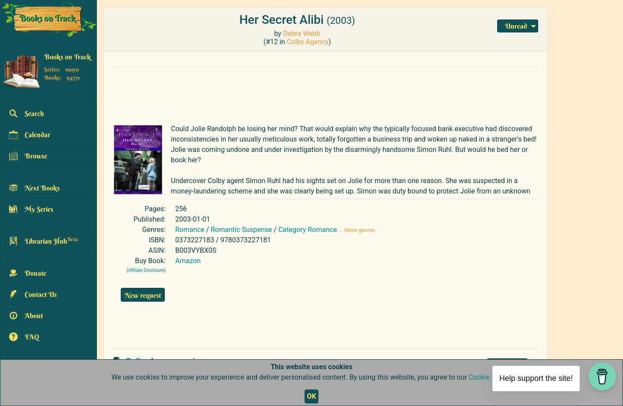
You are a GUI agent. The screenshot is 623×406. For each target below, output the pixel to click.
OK (311, 396)
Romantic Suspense (241, 230)
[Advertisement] (317, 93)
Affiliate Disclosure (146, 270)
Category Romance (307, 230)
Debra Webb (301, 33)
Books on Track (67, 56)
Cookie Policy (489, 377)
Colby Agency (308, 42)
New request (143, 295)
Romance (189, 230)
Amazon (188, 261)
